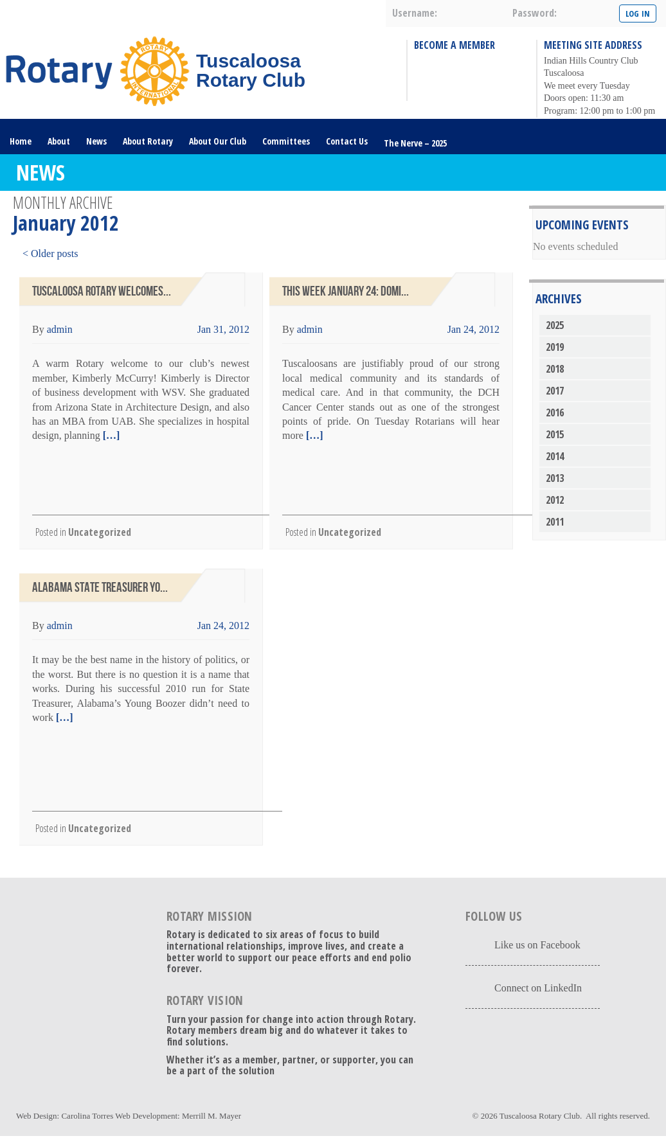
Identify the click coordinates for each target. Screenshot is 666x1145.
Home (21, 141)
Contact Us (347, 141)
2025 (555, 325)
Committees (286, 141)
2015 (555, 434)
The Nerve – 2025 (415, 143)
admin (60, 329)
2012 (555, 500)
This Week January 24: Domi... (345, 291)
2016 (555, 412)
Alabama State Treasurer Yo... (100, 588)
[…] (110, 435)
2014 (555, 456)
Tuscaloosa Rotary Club (540, 1116)
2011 (555, 522)
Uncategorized (99, 532)
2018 (555, 369)
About (59, 141)
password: (534, 13)
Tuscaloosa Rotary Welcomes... (101, 291)
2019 (555, 347)
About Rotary (148, 141)
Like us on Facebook (537, 944)
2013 (555, 478)
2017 (555, 391)
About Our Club (217, 141)
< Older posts (50, 253)
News (96, 141)
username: (414, 13)
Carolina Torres (87, 1116)
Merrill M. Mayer (211, 1116)
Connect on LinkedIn (538, 987)
